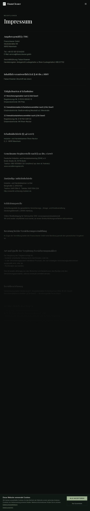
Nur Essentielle (77, 503)
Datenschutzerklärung (10, 505)
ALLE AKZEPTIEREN (77, 498)
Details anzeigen (8, 507)
